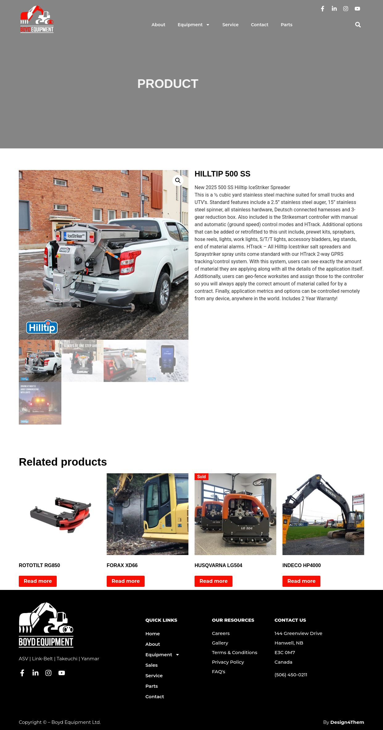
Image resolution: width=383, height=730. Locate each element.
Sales (151, 665)
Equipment (194, 24)
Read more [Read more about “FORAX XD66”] (126, 581)
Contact (260, 24)
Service (230, 24)
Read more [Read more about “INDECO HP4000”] (301, 581)
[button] (358, 25)
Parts (287, 24)
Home (152, 634)
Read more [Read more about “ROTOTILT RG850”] (38, 581)
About (159, 24)
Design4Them (347, 722)
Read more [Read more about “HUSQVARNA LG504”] (214, 581)
